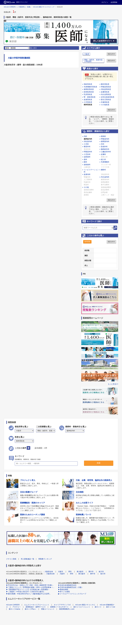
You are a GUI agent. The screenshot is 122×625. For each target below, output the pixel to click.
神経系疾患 (88, 84)
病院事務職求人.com (66, 609)
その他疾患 (105, 105)
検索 (98, 463)
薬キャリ (98, 607)
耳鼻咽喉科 (105, 162)
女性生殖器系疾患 (107, 97)
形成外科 (104, 146)
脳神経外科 (105, 149)
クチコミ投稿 (11, 559)
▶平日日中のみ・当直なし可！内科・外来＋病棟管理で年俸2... (29, 585)
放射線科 (87, 164)
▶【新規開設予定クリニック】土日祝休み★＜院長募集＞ (28, 589)
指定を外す (111, 54)
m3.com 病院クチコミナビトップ (43, 7)
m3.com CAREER (13, 605)
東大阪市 (80, 571)
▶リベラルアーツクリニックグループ (72, 594)
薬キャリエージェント (81, 607)
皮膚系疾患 (105, 92)
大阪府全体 (49, 571)
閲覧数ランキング (45, 559)
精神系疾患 (88, 105)
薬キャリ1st (110, 607)
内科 (85, 136)
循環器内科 (105, 141)
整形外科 (87, 146)
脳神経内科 (88, 139)
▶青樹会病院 (63, 589)
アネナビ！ (17, 607)
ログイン (105, 2)
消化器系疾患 (106, 89)
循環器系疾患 (89, 89)
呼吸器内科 (105, 139)
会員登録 (114, 2)
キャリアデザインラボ (62, 605)
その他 (86, 187)
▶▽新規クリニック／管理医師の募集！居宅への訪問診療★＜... (30, 587)
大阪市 (60, 571)
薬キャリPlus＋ (30, 609)
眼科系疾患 (105, 84)
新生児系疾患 (106, 99)
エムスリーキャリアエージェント (36, 605)
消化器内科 (88, 141)
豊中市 (91, 571)
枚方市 (101, 571)
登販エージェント (47, 609)
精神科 (103, 136)
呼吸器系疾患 (106, 87)
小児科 (86, 144)
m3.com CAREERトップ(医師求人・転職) (17, 7)
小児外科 (87, 154)
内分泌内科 (105, 177)
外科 (102, 144)
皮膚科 (103, 154)
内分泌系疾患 (106, 94)
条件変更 (87, 241)
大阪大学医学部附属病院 (19, 58)
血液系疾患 (88, 99)
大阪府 (86, 54)
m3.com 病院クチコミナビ (85, 605)
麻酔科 (103, 170)
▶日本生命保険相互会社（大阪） (70, 587)
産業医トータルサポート (59, 607)
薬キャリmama (14, 609)
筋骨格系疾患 (89, 92)
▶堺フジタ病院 (64, 592)
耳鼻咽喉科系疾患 (90, 87)
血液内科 (87, 174)
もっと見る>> (113, 384)
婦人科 (103, 159)
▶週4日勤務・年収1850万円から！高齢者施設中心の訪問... (28, 594)
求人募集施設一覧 (27, 559)
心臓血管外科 (106, 152)
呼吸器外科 (88, 152)
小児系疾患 (88, 102)
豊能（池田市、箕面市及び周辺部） (93, 60)
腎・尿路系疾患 (89, 97)
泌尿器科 (87, 157)
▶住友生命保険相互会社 (67, 585)
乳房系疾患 (88, 94)
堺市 (70, 571)
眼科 (85, 162)
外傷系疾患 (105, 102)
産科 (85, 159)
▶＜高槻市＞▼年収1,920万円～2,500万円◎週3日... (25, 592)
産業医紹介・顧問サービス (36, 607)
